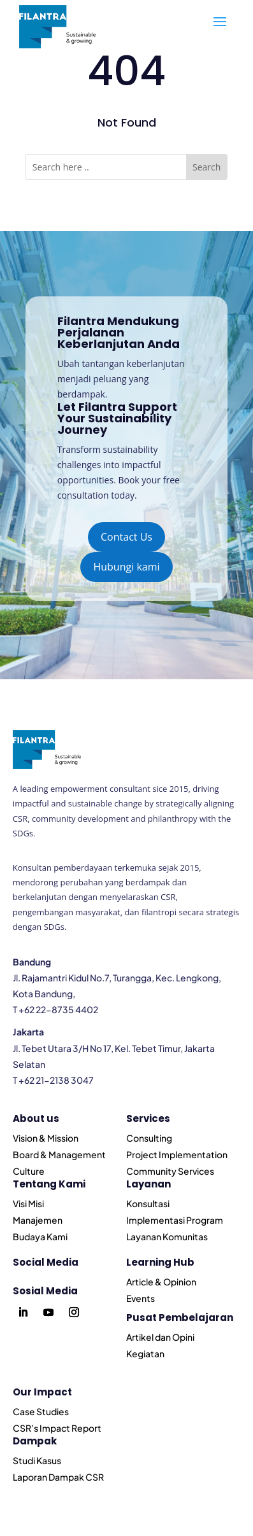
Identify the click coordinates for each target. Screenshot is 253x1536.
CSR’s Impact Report (57, 1428)
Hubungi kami (126, 567)
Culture (29, 1171)
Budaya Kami (40, 1236)
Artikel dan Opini (160, 1337)
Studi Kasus (37, 1460)
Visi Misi (28, 1203)
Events (140, 1298)
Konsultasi (148, 1203)
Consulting (149, 1138)
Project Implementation (177, 1154)
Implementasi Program (174, 1220)
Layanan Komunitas (167, 1236)
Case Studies (41, 1411)
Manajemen (37, 1220)
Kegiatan (145, 1353)
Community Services (170, 1171)
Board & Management (59, 1154)
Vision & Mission (45, 1138)
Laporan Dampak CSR (58, 1477)
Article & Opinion (161, 1281)
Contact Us (126, 537)
